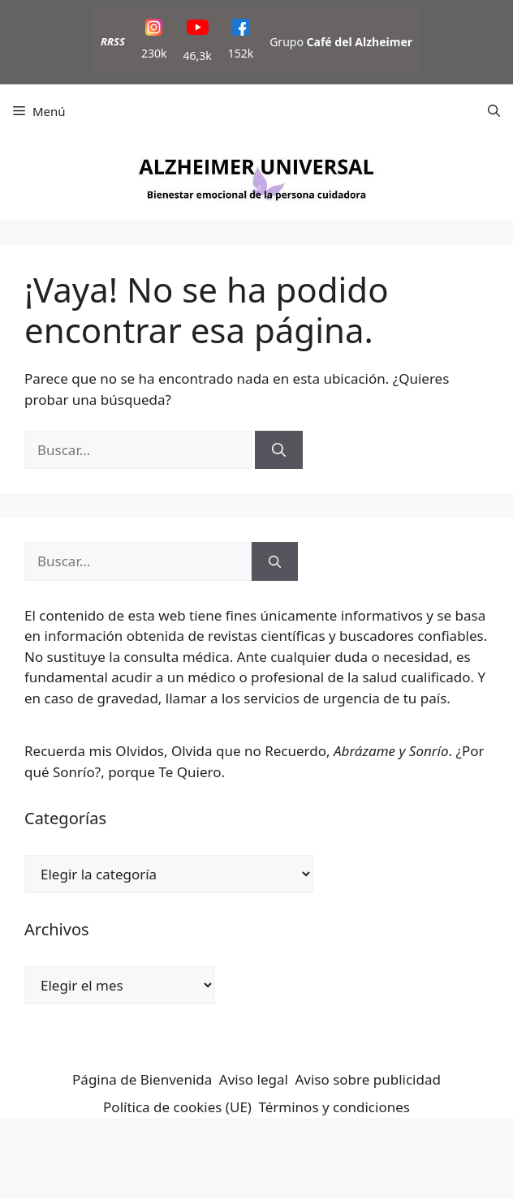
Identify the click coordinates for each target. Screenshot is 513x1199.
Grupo (340, 41)
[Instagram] (153, 30)
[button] (494, 111)
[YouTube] (198, 29)
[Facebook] (240, 30)
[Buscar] (279, 450)
